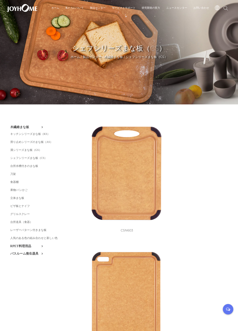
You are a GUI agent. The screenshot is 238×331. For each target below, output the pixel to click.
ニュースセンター (176, 7)
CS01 (213, 216)
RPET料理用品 (20, 246)
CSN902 (173, 216)
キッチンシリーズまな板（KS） (30, 133)
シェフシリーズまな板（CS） (28, 157)
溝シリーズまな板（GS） (26, 149)
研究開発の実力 (151, 7)
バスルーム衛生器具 (24, 253)
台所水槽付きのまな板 (24, 165)
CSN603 (91, 160)
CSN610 (132, 216)
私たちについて (74, 7)
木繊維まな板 (113, 58)
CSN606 (132, 160)
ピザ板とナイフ (20, 205)
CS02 (92, 272)
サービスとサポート (123, 7)
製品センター (98, 7)
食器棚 (14, 181)
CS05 (173, 272)
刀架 (13, 173)
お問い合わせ (201, 7)
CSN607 (173, 160)
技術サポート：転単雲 (138, 320)
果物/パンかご (19, 189)
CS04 (132, 272)
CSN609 (91, 216)
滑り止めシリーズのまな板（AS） (31, 141)
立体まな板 (17, 197)
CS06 (214, 272)
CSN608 (213, 160)
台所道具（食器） (21, 221)
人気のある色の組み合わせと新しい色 (34, 238)
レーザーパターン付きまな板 (28, 229)
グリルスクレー (20, 213)
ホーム (55, 7)
